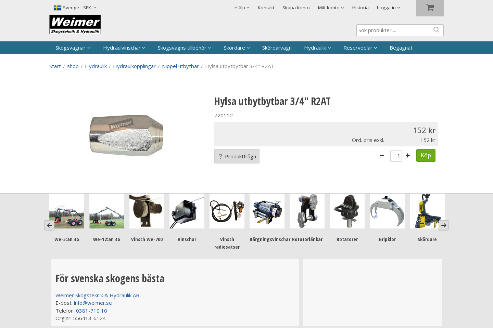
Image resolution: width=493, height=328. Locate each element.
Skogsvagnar (70, 47)
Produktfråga (237, 156)
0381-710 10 (91, 310)
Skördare (234, 47)
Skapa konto (296, 7)
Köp (426, 155)
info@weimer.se (93, 302)
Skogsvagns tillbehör (182, 47)
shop (73, 66)
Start (55, 66)
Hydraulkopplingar (134, 66)
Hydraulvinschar (122, 47)
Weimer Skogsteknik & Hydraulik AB (97, 295)
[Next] (444, 225)
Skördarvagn (277, 47)
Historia (360, 7)
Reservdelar (357, 47)
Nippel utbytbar (180, 66)
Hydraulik (315, 47)
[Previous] (49, 225)
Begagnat (401, 47)
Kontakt (266, 7)
